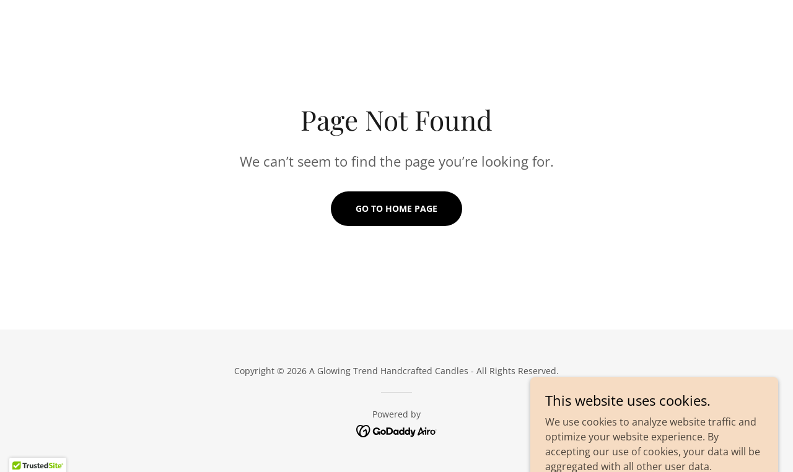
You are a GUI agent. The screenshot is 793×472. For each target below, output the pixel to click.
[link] (396, 430)
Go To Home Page (396, 208)
